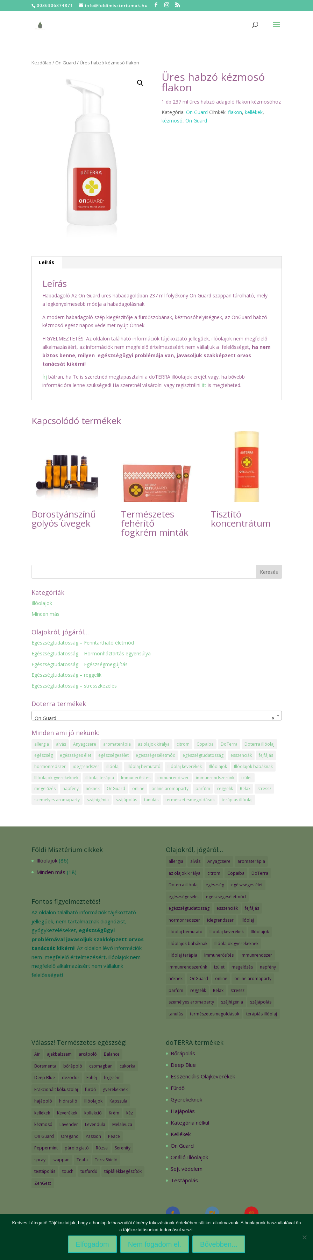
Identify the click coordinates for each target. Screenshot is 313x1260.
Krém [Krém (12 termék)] (114, 1113)
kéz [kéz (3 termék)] (129, 1113)
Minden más (45, 614)
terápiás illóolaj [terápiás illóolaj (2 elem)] (237, 800)
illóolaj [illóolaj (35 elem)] (113, 766)
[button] (140, 83)
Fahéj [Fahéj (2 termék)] (91, 1077)
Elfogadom (92, 1244)
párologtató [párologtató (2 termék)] (77, 1148)
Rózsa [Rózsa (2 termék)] (102, 1148)
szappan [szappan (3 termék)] (61, 1160)
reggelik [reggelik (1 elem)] (225, 788)
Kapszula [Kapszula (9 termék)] (118, 1101)
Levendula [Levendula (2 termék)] (95, 1124)
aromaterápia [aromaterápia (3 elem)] (117, 744)
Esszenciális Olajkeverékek (203, 1076)
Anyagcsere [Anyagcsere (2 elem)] (84, 744)
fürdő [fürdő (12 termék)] (90, 1089)
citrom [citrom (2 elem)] (183, 744)
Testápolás (184, 1180)
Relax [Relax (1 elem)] (245, 788)
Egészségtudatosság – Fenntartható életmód (82, 642)
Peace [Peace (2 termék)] (114, 1136)
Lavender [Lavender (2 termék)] (68, 1124)
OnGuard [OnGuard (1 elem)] (116, 788)
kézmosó (172, 120)
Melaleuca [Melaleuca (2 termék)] (122, 1124)
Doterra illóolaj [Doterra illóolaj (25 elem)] (259, 744)
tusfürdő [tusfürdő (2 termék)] (88, 1171)
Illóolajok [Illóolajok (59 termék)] (93, 1101)
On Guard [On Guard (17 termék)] (44, 1136)
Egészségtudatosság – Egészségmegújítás (79, 664)
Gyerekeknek (186, 1099)
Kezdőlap (41, 62)
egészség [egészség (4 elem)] (43, 755)
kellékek (254, 112)
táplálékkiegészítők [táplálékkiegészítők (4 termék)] (123, 1171)
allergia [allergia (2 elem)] (41, 744)
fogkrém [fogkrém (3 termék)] (112, 1077)
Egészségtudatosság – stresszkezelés (74, 685)
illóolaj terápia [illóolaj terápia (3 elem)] (99, 778)
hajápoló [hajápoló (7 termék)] (43, 1101)
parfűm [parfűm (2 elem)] (202, 788)
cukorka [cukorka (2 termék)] (127, 1066)
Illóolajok (41, 603)
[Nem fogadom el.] (304, 1237)
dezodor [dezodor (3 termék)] (70, 1077)
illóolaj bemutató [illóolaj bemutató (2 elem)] (144, 766)
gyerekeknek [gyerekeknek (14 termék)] (115, 1089)
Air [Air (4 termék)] (37, 1054)
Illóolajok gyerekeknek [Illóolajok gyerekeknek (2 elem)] (56, 778)
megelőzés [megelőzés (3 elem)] (45, 788)
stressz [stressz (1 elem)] (264, 788)
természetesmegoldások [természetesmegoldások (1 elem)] (190, 800)
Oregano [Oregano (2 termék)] (70, 1136)
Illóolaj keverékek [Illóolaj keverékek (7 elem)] (185, 766)
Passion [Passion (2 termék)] (93, 1136)
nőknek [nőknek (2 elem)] (93, 788)
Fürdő (178, 1087)
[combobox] (156, 715)
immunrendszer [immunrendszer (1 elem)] (173, 778)
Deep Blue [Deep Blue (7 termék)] (44, 1077)
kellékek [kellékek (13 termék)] (42, 1113)
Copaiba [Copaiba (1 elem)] (205, 744)
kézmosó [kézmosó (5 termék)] (43, 1124)
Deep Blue (183, 1064)
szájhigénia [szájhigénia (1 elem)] (98, 800)
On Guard (65, 62)
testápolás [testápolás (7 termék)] (44, 1171)
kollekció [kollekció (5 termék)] (93, 1113)
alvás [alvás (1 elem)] (61, 744)
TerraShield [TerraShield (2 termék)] (106, 1160)
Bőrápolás (183, 1053)
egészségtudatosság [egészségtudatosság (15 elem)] (203, 755)
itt (203, 385)
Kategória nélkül (190, 1122)
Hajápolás (183, 1110)
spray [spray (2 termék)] (39, 1160)
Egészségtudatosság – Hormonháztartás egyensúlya (91, 653)
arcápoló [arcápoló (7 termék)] (88, 1054)
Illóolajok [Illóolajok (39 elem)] (218, 766)
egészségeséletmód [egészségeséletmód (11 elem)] (156, 755)
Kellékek (181, 1134)
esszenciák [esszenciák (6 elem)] (241, 755)
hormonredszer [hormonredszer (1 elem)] (50, 766)
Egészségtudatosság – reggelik (66, 674)
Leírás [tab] (46, 262)
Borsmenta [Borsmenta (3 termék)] (45, 1066)
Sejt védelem (186, 1168)
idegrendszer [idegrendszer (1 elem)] (86, 766)
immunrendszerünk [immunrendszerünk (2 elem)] (215, 778)
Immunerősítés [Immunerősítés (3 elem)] (135, 778)
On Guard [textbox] (155, 718)
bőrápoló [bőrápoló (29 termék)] (72, 1066)
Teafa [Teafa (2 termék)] (82, 1160)
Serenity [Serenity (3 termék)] (122, 1148)
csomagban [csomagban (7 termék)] (101, 1066)
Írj (44, 376)
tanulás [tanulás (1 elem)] (151, 800)
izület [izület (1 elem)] (246, 778)
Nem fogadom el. (154, 1244)
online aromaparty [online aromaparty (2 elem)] (169, 788)
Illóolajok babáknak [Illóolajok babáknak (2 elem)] (253, 766)
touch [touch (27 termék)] (67, 1171)
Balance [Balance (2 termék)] (112, 1054)
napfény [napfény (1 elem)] (71, 788)
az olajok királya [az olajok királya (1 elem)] (154, 744)
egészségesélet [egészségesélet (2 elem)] (113, 755)
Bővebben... (218, 1244)
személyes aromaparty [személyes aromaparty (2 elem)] (57, 800)
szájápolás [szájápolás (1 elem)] (126, 800)
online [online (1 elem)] (138, 788)
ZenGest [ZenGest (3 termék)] (42, 1183)
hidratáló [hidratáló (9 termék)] (68, 1101)
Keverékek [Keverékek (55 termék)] (67, 1113)
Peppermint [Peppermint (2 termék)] (46, 1148)
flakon (235, 112)
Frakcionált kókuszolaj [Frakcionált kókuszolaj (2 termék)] (56, 1089)
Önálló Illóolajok (189, 1157)
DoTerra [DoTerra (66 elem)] (229, 744)
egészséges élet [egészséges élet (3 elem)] (75, 755)
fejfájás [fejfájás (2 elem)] (266, 755)
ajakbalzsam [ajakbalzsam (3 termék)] (59, 1054)
